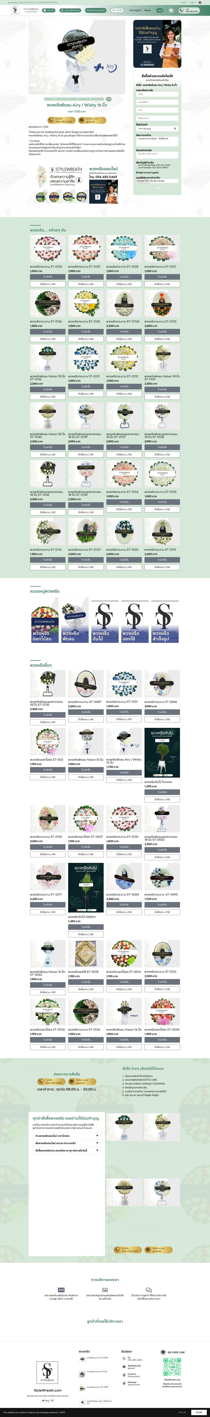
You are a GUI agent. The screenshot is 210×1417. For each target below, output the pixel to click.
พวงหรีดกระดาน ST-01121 (84, 549)
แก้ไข (109, 99)
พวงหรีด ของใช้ (131, 636)
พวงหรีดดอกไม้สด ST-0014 (123, 971)
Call (187, 9)
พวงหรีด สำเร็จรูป (161, 636)
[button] (67, 1136)
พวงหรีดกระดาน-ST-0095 (161, 894)
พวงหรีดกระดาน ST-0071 (46, 894)
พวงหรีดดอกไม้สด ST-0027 (85, 836)
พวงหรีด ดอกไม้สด (42, 636)
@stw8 (90, 121)
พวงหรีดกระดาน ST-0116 (97, 1371)
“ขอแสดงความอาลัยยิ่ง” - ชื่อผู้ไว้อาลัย (157, 141)
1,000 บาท (36, 271)
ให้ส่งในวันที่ (141, 125)
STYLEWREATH (31, 9)
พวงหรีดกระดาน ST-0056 (161, 702)
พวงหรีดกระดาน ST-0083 (122, 894)
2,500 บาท (36, 384)
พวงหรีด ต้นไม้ (101, 636)
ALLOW (199, 1412)
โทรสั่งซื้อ (59, 118)
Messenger (132, 1382)
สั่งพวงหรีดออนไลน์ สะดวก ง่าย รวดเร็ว (55, 1143)
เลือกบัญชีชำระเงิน (145, 162)
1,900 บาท (74, 764)
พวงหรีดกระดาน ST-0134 (122, 492)
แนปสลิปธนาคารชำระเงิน (148, 178)
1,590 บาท (151, 1034)
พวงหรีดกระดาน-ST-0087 (85, 702)
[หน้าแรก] (44, 10)
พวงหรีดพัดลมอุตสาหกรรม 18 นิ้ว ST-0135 (84, 493)
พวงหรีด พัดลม (71, 636)
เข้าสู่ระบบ (193, 2)
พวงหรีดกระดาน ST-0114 (45, 549)
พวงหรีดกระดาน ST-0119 (160, 549)
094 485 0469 (192, 12)
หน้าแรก (50, 10)
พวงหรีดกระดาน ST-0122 (160, 971)
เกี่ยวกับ (147, 10)
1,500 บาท (36, 326)
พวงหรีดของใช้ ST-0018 (83, 971)
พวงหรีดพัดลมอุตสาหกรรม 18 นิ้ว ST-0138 (161, 435)
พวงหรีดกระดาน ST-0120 (122, 549)
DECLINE (182, 1412)
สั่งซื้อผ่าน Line (92, 118)
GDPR (62, 1412)
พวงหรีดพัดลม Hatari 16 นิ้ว (85, 759)
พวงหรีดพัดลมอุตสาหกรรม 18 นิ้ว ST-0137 (122, 435)
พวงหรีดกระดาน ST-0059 (97, 1357)
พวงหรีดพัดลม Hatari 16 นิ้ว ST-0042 (47, 973)
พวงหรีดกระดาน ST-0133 (160, 492)
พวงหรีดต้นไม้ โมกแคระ (158, 782)
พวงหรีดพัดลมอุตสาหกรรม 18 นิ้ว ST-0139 (84, 435)
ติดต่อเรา (184, 2)
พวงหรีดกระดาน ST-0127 (160, 266)
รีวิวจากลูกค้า (135, 10)
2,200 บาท (112, 326)
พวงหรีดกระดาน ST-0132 (122, 376)
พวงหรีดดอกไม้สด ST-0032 (47, 1029)
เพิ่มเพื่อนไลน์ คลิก (134, 1366)
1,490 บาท (74, 921)
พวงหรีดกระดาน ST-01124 (122, 321)
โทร (129, 1357)
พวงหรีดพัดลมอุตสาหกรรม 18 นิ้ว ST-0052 (161, 838)
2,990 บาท (74, 441)
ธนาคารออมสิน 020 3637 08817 (153, 167)
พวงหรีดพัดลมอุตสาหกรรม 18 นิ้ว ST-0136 (46, 493)
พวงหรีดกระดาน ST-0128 (122, 266)
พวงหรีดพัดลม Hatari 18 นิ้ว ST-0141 (162, 378)
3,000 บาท (36, 841)
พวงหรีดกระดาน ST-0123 (160, 321)
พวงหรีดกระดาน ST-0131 (84, 376)
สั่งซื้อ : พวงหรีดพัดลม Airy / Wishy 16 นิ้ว (156, 85)
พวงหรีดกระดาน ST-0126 (46, 321)
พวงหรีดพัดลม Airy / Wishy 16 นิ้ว (123, 761)
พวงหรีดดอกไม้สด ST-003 (46, 759)
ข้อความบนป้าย (143, 135)
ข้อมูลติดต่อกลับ (144, 150)
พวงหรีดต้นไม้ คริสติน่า (82, 917)
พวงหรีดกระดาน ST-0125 (46, 836)
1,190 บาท (36, 764)
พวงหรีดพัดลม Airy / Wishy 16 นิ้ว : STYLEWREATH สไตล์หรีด (33, 2)
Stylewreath (134, 1376)
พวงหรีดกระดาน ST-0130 (46, 266)
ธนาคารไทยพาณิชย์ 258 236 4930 (154, 165)
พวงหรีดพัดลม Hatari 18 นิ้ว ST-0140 (47, 435)
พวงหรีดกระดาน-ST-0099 (97, 1387)
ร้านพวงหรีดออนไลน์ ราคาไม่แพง (52, 1136)
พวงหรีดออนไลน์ (31, 12)
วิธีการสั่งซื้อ (117, 10)
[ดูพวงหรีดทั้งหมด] (62, 10)
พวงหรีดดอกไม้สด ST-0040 (162, 1029)
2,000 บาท (151, 326)
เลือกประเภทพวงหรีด (96, 10)
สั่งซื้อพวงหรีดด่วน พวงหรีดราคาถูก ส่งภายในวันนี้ (61, 1151)
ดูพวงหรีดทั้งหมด (72, 10)
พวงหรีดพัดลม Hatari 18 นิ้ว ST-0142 (47, 378)
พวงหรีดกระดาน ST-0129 (84, 266)
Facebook (132, 1374)
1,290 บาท (151, 786)
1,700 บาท (112, 767)
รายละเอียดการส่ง (144, 90)
